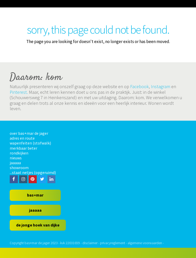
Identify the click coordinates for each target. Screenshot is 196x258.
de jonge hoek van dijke (37, 225)
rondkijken (19, 153)
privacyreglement (112, 243)
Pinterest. (19, 92)
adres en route (22, 138)
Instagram (160, 86)
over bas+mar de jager (29, 133)
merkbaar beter (23, 148)
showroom (19, 167)
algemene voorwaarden (145, 243)
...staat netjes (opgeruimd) (33, 172)
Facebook (139, 86)
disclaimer (89, 243)
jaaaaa (15, 162)
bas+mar (35, 195)
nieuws (16, 157)
